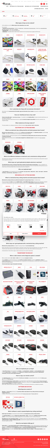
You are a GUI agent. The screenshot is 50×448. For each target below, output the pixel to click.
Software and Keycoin (39, 8)
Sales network (29, 1)
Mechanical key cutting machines (32, 6)
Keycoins (3, 391)
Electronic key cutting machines (16, 6)
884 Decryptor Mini (17, 419)
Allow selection (25, 233)
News (19, 1)
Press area (25, 1)
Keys (7, 6)
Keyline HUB (34, 393)
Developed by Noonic (45, 445)
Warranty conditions (38, 445)
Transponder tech (44, 6)
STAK (11, 419)
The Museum (16, 1)
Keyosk (46, 8)
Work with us (46, 1)
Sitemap (42, 445)
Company (12, 1)
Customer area (38, 1)
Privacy (34, 445)
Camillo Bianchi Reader (16, 117)
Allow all (39, 233)
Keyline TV (33, 1)
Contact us (41, 1)
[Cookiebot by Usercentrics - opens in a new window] (42, 213)
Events (22, 1)
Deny (11, 233)
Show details (42, 230)
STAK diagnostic (10, 379)
